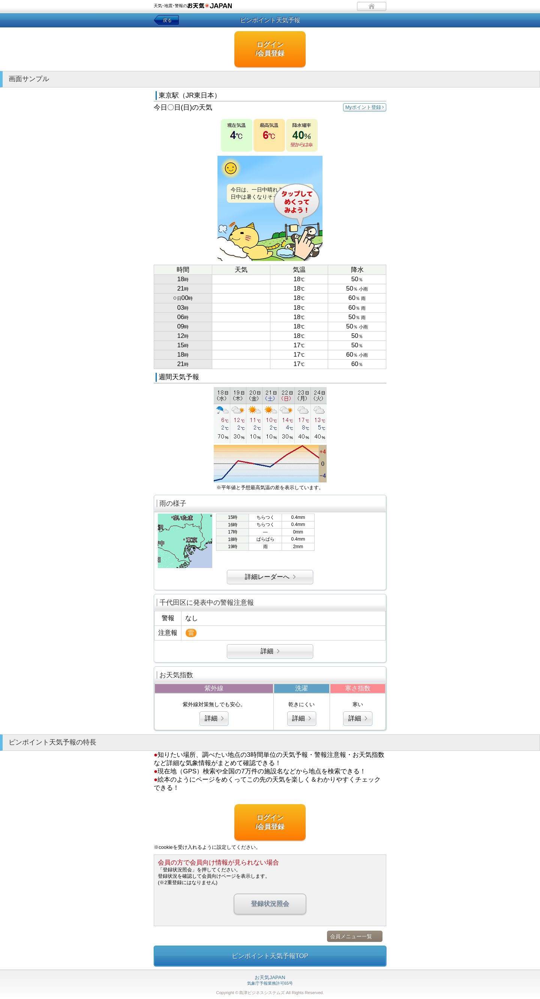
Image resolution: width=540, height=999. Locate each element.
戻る (167, 20)
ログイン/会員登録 (269, 49)
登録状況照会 (270, 903)
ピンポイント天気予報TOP (270, 956)
